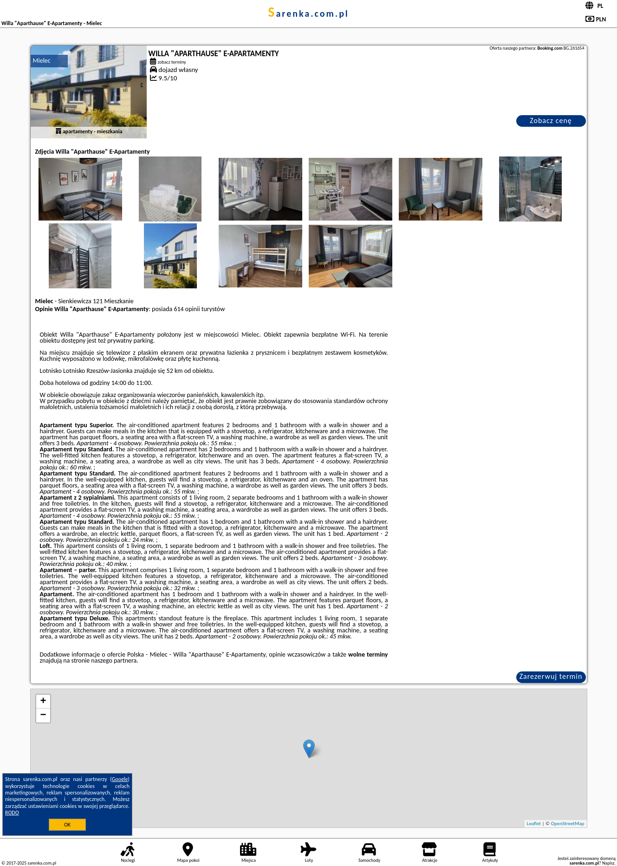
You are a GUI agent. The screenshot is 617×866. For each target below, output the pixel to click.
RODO (12, 812)
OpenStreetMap (568, 823)
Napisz (608, 863)
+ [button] (43, 702)
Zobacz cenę (551, 120)
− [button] (43, 716)
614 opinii (187, 309)
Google (120, 779)
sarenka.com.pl (308, 13)
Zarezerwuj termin (551, 676)
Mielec (42, 61)
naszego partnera (113, 660)
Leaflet (534, 823)
